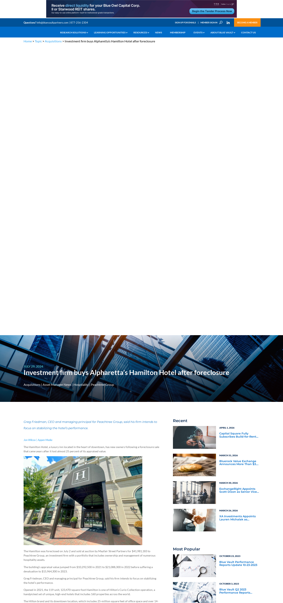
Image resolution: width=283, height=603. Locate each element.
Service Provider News (194, 371)
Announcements (95, 519)
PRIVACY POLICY (234, 495)
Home (28, 41)
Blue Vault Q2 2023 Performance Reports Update (234, 302)
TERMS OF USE (251, 495)
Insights (91, 514)
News (158, 32)
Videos (50, 528)
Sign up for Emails (217, 564)
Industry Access (32, 532)
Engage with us (237, 524)
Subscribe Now (193, 442)
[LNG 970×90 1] (141, 17)
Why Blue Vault (31, 546)
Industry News (188, 380)
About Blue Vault (221, 32)
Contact (28, 550)
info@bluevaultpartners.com (52, 22)
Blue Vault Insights (232, 380)
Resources (140, 32)
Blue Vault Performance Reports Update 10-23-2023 (238, 275)
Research (28, 528)
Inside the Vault (230, 385)
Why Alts (28, 514)
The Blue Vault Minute (58, 514)
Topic (38, 41)
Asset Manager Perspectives (239, 366)
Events (198, 32)
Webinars (185, 391)
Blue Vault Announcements (198, 385)
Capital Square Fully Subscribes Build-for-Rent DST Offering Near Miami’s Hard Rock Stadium (238, 146)
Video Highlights (190, 396)
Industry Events (230, 396)
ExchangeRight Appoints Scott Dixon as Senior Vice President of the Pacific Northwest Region (238, 201)
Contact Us (248, 32)
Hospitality (81, 95)
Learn (26, 519)
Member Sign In (208, 22)
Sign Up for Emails (185, 22)
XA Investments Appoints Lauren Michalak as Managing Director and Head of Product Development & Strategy (237, 229)
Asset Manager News (57, 95)
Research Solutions (73, 32)
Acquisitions (53, 41)
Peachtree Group (102, 95)
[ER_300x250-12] (238, 448)
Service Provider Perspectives (230, 373)
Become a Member (247, 22)
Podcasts (225, 391)
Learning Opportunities (109, 32)
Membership (178, 32)
